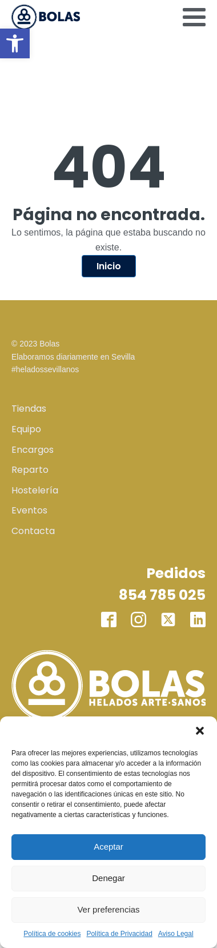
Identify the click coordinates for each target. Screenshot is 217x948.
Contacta (33, 530)
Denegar (108, 878)
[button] (15, 43)
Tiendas (28, 408)
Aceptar (108, 846)
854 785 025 (162, 595)
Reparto (30, 469)
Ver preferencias (108, 909)
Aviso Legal (176, 934)
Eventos (29, 510)
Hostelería (34, 490)
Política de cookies (52, 934)
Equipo (26, 429)
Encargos (32, 449)
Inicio (109, 266)
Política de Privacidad (119, 934)
